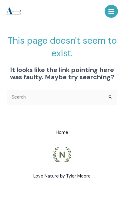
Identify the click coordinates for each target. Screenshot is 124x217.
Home (62, 132)
